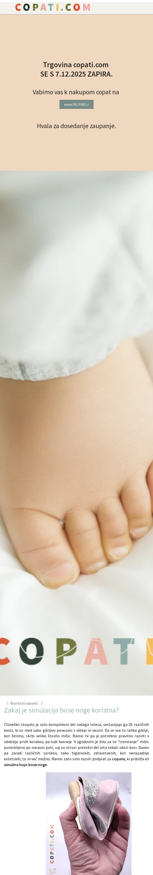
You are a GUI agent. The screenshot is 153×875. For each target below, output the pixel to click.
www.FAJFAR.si (76, 104)
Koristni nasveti (24, 703)
